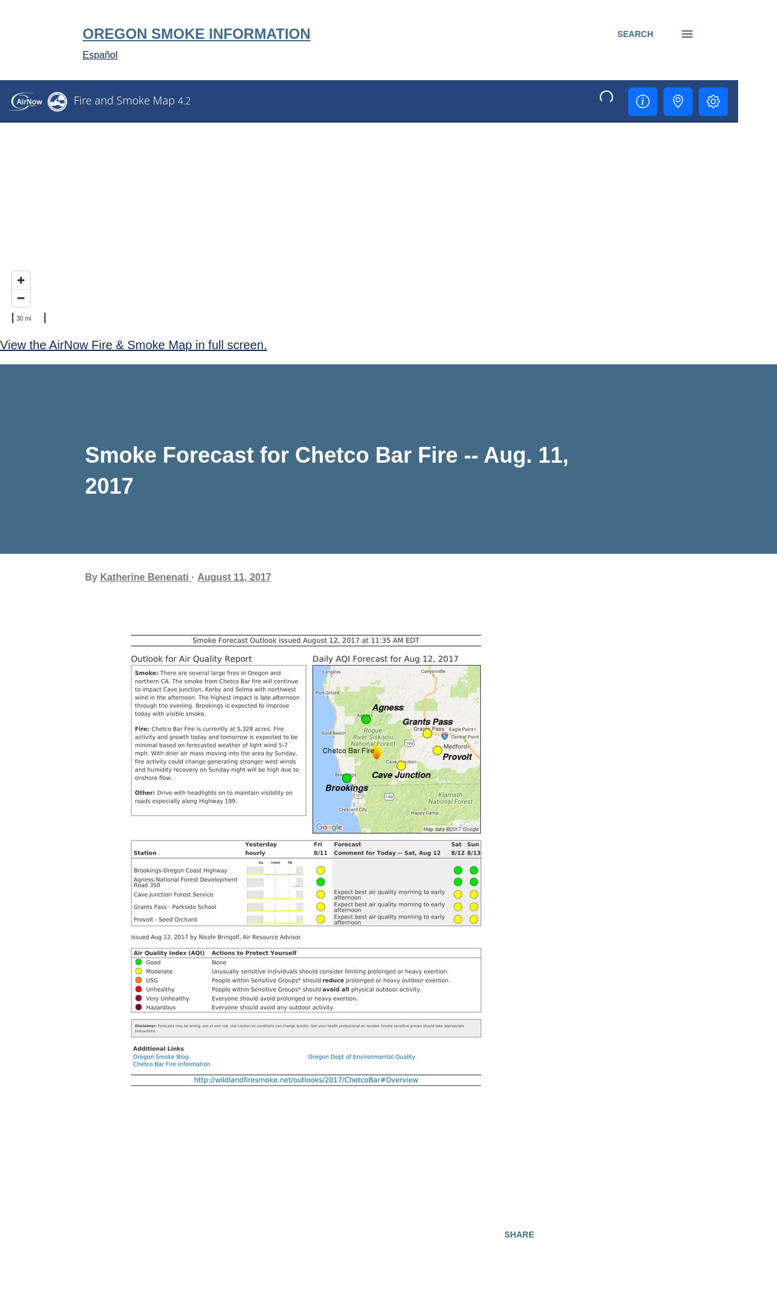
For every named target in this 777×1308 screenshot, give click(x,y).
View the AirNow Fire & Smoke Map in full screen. (133, 345)
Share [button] (519, 1234)
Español (100, 55)
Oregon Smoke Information (197, 34)
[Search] (635, 34)
